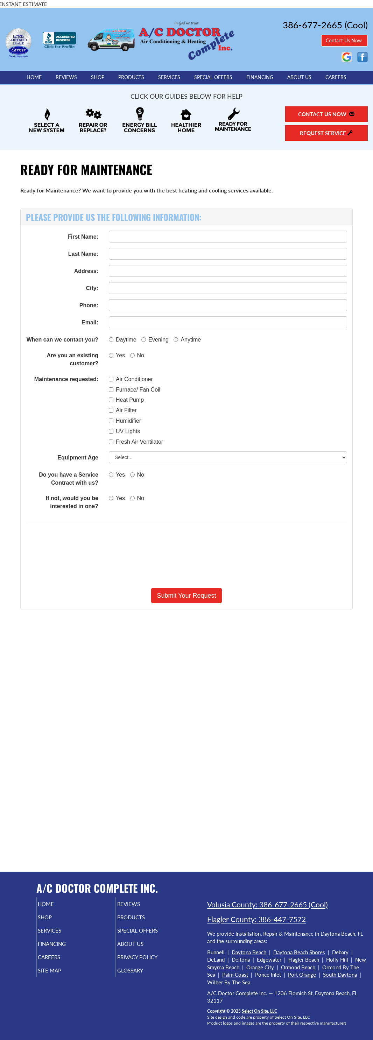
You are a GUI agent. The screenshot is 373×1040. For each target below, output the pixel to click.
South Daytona (340, 974)
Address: (86, 271)
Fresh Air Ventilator (136, 442)
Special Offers (213, 77)
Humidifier (125, 421)
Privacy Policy (150, 963)
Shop (97, 77)
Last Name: (83, 254)
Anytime (187, 340)
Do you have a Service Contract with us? (68, 479)
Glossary (141, 978)
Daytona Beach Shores (299, 952)
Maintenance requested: (66, 379)
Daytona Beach (249, 952)
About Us (299, 77)
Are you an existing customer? (72, 359)
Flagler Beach (303, 959)
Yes (117, 355)
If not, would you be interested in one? (72, 502)
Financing (259, 77)
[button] (186, 596)
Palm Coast (235, 974)
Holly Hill (337, 959)
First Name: (83, 237)
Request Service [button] (326, 133)
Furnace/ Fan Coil (134, 390)
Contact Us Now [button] (344, 40)
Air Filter (123, 410)
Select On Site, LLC (259, 1011)
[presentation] (186, 555)
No (137, 355)
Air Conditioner (131, 379)
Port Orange (302, 974)
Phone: (88, 305)
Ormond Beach (298, 967)
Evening (155, 340)
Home (34, 77)
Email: (90, 322)
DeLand (216, 959)
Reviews (66, 77)
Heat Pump (126, 400)
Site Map (61, 978)
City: (92, 288)
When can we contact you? (62, 340)
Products (131, 77)
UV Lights (124, 431)
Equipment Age (77, 458)
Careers (335, 77)
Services (169, 77)
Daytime (122, 340)
